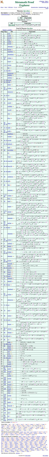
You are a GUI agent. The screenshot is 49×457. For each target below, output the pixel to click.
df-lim (11, 445)
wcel (38, 424)
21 (6, 89)
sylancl (9, 240)
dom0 (9, 265)
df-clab (32, 437)
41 (6, 161)
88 (6, 344)
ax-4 (40, 431)
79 (4, 310)
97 (4, 405)
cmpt (2, 427)
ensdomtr (10, 190)
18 (6, 80)
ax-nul (6, 434)
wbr (40, 425)
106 (5, 384)
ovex (9, 33)
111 (5, 396)
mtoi (9, 284)
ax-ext (35, 433)
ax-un (22, 434)
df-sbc (43, 439)
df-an (24, 436)
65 (4, 293)
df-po (21, 443)
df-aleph (12, 451)
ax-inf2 (27, 434)
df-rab (33, 439)
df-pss (27, 440)
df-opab (40, 441)
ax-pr (17, 434)
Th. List (15, 7)
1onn (9, 373)
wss (19, 425)
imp (9, 185)
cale (25, 430)
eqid (9, 147)
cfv (42, 427)
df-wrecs (20, 448)
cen (36, 428)
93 (4, 358)
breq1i (9, 272)
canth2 (9, 41)
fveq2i (9, 389)
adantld (10, 281)
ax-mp (9, 65)
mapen (9, 206)
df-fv (11, 447)
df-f (36, 445)
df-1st (2, 448)
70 (4, 276)
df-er (6, 449)
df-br (35, 441)
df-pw (42, 440)
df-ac (28, 451)
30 (6, 124)
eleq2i (9, 346)
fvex (9, 40)
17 (4, 80)
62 (6, 252)
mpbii (9, 171)
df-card (6, 451)
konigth (28, 13)
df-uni (15, 441)
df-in (18, 440)
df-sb (17, 437)
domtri (9, 324)
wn (9, 424)
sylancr (9, 58)
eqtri (9, 399)
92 (4, 415)
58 (6, 240)
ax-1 (25, 431)
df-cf (18, 451)
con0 (26, 427)
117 (5, 417)
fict (8, 68)
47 (5, 195)
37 (4, 181)
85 (6, 336)
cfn (8, 430)
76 (6, 295)
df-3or (33, 436)
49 (4, 239)
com (14, 428)
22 (4, 95)
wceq (32, 424)
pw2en (9, 43)
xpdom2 (10, 243)
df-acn (23, 451)
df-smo (25, 448)
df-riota (22, 447)
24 (4, 99)
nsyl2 (9, 336)
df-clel (43, 437)
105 (5, 382)
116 (5, 412)
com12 (9, 315)
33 (4, 144)
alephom (18, 453)
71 (6, 276)
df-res (31, 444)
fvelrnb (9, 136)
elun (9, 113)
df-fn (32, 445)
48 (4, 196)
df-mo (22, 437)
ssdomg (10, 77)
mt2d (9, 320)
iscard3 (9, 110)
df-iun (25, 441)
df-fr (31, 443)
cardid (9, 35)
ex (8, 339)
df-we (40, 443)
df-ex (7, 437)
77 (4, 305)
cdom (42, 428)
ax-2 (28, 431)
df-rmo (23, 439)
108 (5, 389)
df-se (36, 443)
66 (4, 267)
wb (17, 424)
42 (6, 166)
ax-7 (7, 433)
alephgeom (10, 73)
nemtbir (10, 267)
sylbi (9, 82)
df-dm (21, 444)
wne (43, 424)
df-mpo (39, 447)
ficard (9, 61)
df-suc (16, 445)
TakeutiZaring (5, 14)
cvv (8, 425)
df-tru (43, 436)
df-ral (12, 439)
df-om (44, 447)
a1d (8, 412)
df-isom (16, 447)
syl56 (9, 131)
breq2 (9, 274)
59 (4, 320)
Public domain (27, 455)
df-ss (22, 440)
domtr (9, 84)
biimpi (9, 246)
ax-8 (11, 433)
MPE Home (10, 7)
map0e (9, 364)
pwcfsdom (10, 150)
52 (4, 212)
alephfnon (10, 133)
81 (6, 320)
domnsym (10, 92)
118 (5, 420)
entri (9, 227)
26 (4, 132)
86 (4, 339)
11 (4, 130)
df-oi (43, 449)
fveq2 (9, 156)
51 (5, 211)
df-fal (2, 437)
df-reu (28, 439)
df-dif (8, 440)
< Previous (41, 1)
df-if (37, 440)
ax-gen (35, 431)
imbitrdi (10, 144)
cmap (31, 428)
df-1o (9, 386)
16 (4, 82)
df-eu (27, 437)
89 (4, 346)
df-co (16, 444)
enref (9, 201)
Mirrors (2, 7)
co (9, 428)
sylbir (9, 70)
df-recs (31, 448)
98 (4, 368)
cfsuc (9, 392)
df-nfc (2, 439)
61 (4, 252)
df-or (9, 118)
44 (4, 176)
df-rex (17, 439)
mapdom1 (10, 51)
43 (6, 171)
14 (6, 70)
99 (6, 366)
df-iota (22, 445)
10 (4, 58)
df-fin (38, 449)
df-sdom (32, 449)
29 (4, 124)
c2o (25, 428)
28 (4, 122)
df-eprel (16, 443)
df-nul (32, 440)
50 (4, 201)
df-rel (6, 444)
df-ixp (16, 449)
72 (4, 278)
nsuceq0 (10, 263)
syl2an (9, 88)
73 (4, 281)
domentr (10, 256)
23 (6, 95)
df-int (20, 441)
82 (4, 336)
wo (26, 424)
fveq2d (9, 371)
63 (4, 261)
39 (4, 171)
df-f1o (6, 447)
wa (22, 424)
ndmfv (9, 347)
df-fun (27, 445)
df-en (21, 449)
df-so (26, 443)
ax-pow (12, 434)
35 (6, 140)
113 (5, 403)
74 (6, 284)
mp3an (9, 223)
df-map (11, 449)
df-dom (26, 449)
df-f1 (41, 445)
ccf (30, 430)
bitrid (9, 276)
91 (6, 349)
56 (6, 227)
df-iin (31, 441)
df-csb (2, 440)
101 (5, 371)
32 (6, 132)
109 (5, 398)
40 (4, 161)
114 (5, 406)
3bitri (9, 123)
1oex (9, 353)
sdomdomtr (11, 54)
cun (13, 425)
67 (6, 267)
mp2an (9, 49)
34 (4, 140)
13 (4, 70)
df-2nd (7, 448)
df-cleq (37, 437)
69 (4, 272)
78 (6, 305)
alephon (10, 75)
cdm (14, 427)
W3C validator (45, 455)
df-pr (6, 441)
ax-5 (44, 431)
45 (6, 181)
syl (8, 95)
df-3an (38, 436)
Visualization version (42, 7)
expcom (10, 99)
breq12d (10, 166)
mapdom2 (10, 289)
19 (6, 82)
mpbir (9, 358)
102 (5, 381)
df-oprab (33, 447)
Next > (46, 1)
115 (5, 410)
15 (4, 87)
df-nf (12, 437)
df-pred (41, 444)
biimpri (10, 332)
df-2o (9, 270)
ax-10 (20, 433)
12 (5, 65)
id (8, 153)
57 (4, 240)
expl (9, 310)
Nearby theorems (45, 2)
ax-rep (40, 433)
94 (4, 356)
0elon (9, 390)
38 (4, 150)
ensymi (9, 38)
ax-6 (2, 433)
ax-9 (16, 433)
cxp (8, 427)
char (14, 430)
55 (6, 224)
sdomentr (10, 46)
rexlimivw (10, 176)
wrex (3, 425)
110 (5, 394)
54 (4, 221)
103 (5, 377)
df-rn (26, 444)
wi (13, 424)
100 (5, 369)
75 (4, 295)
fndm (9, 342)
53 (4, 227)
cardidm (10, 106)
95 (6, 358)
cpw (28, 425)
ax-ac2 (33, 434)
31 (6, 127)
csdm (2, 430)
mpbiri (9, 409)
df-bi (20, 436)
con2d (9, 103)
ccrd (20, 430)
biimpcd (10, 278)
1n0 (9, 351)
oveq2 (9, 362)
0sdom (9, 356)
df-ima (36, 444)
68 (4, 284)
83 (4, 329)
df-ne (8, 439)
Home (6, 7)
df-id (11, 443)
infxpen (10, 248)
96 (4, 408)
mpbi (9, 127)
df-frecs (13, 448)
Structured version (34, 7)
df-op (10, 441)
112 (5, 399)
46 (4, 185)
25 (4, 103)
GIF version (47, 8)
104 (5, 379)
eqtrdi (9, 368)
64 (6, 261)
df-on (6, 445)
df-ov (27, 447)
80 (4, 315)
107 (5, 401)
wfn (38, 427)
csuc (32, 427)
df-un (13, 440)
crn (20, 427)
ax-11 (25, 433)
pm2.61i (10, 419)
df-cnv (11, 444)
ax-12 (30, 433)
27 (4, 127)
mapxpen (10, 218)
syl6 (9, 181)
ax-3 (31, 431)
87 (4, 418)
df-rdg (36, 448)
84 (4, 332)
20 (4, 89)
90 (4, 349)
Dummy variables (7, 30)
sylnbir (9, 349)
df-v (38, 439)
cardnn (9, 375)
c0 (23, 425)
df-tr (6, 443)
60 (4, 260)
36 (6, 144)
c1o (20, 428)
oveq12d (10, 161)
